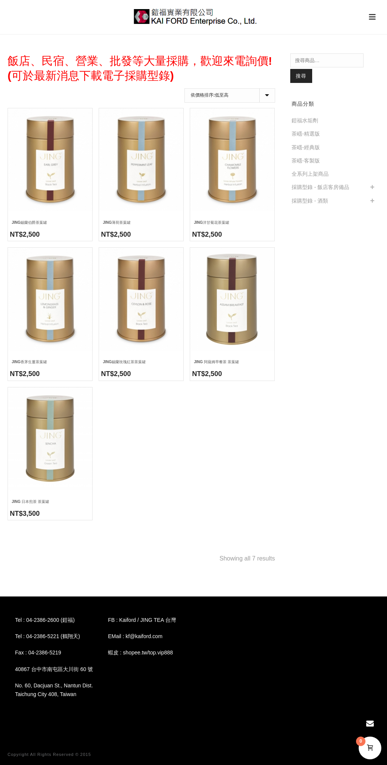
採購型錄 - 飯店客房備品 (320, 187)
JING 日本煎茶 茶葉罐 (30, 502)
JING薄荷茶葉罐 (116, 222)
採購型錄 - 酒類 (310, 201)
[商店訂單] (229, 95)
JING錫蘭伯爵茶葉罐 (29, 222)
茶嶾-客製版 (306, 161)
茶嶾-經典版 (306, 147)
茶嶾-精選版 (306, 134)
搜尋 (301, 76)
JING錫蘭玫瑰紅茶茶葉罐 (124, 362)
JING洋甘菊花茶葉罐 (211, 222)
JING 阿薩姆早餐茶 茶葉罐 (216, 362)
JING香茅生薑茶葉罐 (29, 362)
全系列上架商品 (310, 174)
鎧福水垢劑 (305, 120)
